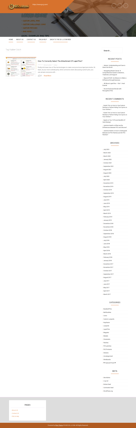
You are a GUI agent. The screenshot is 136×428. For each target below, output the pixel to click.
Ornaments (106, 339)
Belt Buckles (107, 312)
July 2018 (106, 240)
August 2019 (107, 196)
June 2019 (106, 203)
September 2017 (108, 274)
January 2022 (107, 159)
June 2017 (106, 284)
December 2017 (108, 264)
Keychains (106, 322)
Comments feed (108, 387)
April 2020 (106, 180)
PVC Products (107, 349)
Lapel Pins (106, 329)
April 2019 (106, 210)
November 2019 (108, 186)
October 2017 (107, 270)
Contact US (31, 39)
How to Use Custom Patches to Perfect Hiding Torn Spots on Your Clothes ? (115, 107)
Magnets (106, 332)
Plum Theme (59, 425)
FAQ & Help (43, 39)
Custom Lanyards (108, 319)
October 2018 (107, 230)
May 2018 (106, 247)
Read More (47, 76)
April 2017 (106, 291)
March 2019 (107, 213)
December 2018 (108, 223)
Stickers (105, 353)
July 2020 (106, 176)
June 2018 (106, 243)
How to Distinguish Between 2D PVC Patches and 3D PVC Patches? (115, 132)
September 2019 (108, 193)
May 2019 (106, 206)
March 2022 (107, 156)
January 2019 (107, 220)
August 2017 (107, 277)
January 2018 (107, 260)
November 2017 (108, 267)
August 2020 (107, 173)
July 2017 (106, 281)
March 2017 (107, 294)
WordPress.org (108, 391)
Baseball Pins (107, 309)
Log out (105, 381)
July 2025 (106, 149)
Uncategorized (108, 356)
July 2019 (106, 200)
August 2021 (107, 169)
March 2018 (107, 254)
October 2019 (107, 190)
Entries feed (107, 384)
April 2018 (106, 250)
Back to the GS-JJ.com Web (60, 39)
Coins (105, 315)
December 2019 (108, 183)
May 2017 (106, 287)
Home (11, 39)
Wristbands (107, 359)
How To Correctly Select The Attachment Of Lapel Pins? (60, 61)
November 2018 (108, 227)
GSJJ (55, 64)
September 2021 (108, 166)
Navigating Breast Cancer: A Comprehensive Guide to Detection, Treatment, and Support (113, 72)
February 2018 (107, 257)
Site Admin (106, 377)
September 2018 (108, 233)
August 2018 (107, 237)
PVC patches (107, 346)
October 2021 (107, 163)
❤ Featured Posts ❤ (109, 363)
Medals (105, 336)
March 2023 (107, 153)
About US (19, 39)
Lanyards (106, 326)
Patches (105, 342)
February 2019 (107, 217)
